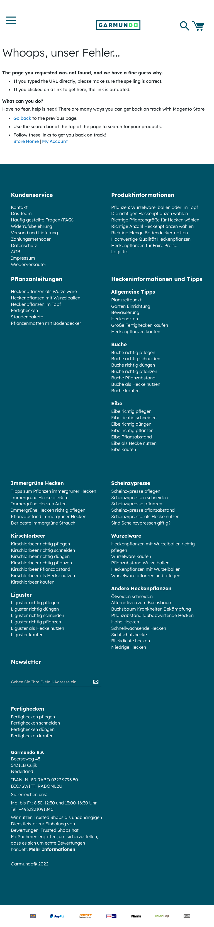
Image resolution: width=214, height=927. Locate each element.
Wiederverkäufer (28, 264)
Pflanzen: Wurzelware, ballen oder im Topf (154, 207)
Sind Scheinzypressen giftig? (141, 523)
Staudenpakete (27, 316)
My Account (55, 141)
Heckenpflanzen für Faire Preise (144, 245)
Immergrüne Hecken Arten (39, 503)
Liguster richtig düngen (35, 609)
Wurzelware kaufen (131, 556)
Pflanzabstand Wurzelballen (140, 562)
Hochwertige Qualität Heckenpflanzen (151, 239)
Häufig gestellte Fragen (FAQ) (42, 220)
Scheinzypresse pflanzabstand (143, 510)
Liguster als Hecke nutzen (37, 628)
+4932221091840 (36, 809)
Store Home (26, 141)
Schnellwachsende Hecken (138, 628)
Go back (22, 118)
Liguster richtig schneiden (37, 615)
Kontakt (19, 207)
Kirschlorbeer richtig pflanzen (41, 562)
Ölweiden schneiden (132, 596)
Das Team (21, 213)
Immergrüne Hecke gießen (39, 497)
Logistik (119, 251)
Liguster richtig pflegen (35, 602)
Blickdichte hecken (130, 640)
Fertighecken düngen (33, 729)
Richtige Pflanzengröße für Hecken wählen (155, 220)
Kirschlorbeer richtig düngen (40, 556)
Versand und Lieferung (34, 232)
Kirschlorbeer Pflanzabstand (40, 569)
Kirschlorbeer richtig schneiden (43, 550)
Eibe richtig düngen (131, 424)
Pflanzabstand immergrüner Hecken (48, 516)
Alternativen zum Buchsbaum (141, 602)
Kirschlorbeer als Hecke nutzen (43, 575)
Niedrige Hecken (128, 647)
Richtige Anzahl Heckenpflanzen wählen (152, 226)
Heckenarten (124, 318)
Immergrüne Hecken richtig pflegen (48, 510)
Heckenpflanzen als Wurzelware (44, 291)
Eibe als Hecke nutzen (134, 443)
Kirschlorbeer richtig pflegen (40, 544)
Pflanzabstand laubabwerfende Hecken (152, 615)
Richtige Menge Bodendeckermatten (149, 232)
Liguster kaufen (27, 634)
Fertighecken (24, 310)
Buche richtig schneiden (135, 358)
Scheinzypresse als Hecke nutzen (145, 516)
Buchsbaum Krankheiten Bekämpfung (151, 609)
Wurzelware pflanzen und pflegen (145, 575)
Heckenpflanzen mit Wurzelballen (45, 298)
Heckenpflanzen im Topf (36, 304)
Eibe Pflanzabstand (131, 437)
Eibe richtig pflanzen (132, 430)
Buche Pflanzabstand (133, 377)
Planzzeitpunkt (126, 300)
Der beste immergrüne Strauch (43, 523)
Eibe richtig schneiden (134, 417)
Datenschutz (24, 245)
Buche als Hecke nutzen (135, 384)
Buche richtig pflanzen (134, 371)
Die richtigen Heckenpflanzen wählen (149, 213)
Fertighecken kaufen (32, 735)
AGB (15, 251)
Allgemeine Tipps (133, 292)
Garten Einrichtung (130, 306)
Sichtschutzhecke (129, 634)
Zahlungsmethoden (31, 239)
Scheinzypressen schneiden (139, 497)
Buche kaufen (125, 390)
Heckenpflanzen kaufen (135, 331)
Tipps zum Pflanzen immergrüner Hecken (53, 491)
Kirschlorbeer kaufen (32, 582)
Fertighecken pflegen (33, 716)
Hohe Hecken (125, 621)
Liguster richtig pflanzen (36, 621)
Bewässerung (125, 312)
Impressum (23, 258)
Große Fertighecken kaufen (139, 325)
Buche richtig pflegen (133, 352)
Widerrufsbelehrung (31, 226)
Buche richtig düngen (133, 365)
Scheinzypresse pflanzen (136, 503)
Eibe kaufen (123, 449)
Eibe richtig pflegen (131, 411)
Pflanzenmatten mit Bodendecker (46, 323)
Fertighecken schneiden (35, 723)
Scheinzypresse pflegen (135, 491)
